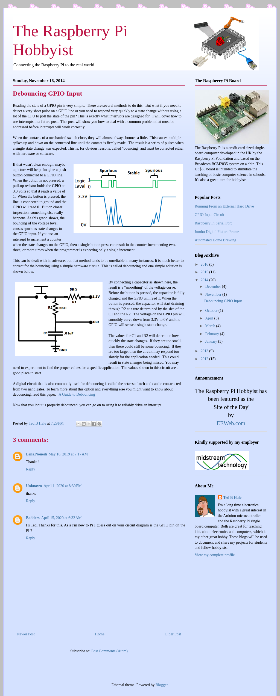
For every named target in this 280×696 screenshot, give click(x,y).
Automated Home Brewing (215, 240)
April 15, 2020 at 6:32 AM (61, 518)
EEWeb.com (231, 423)
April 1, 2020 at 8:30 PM (62, 486)
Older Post (173, 634)
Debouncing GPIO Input (223, 301)
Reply (30, 469)
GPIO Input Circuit (209, 215)
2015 (205, 272)
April (209, 318)
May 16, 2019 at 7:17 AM (68, 454)
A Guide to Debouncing (77, 394)
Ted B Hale (232, 498)
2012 (205, 359)
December (213, 287)
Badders (33, 518)
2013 (205, 351)
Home (99, 634)
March (210, 326)
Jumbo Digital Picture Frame (217, 232)
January (211, 341)
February (212, 334)
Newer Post (26, 634)
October (211, 311)
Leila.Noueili (36, 454)
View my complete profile (215, 555)
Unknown (34, 486)
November (213, 294)
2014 (205, 280)
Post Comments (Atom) (109, 651)
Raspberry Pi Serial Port (213, 223)
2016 (205, 264)
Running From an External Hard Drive (224, 206)
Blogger (162, 685)
